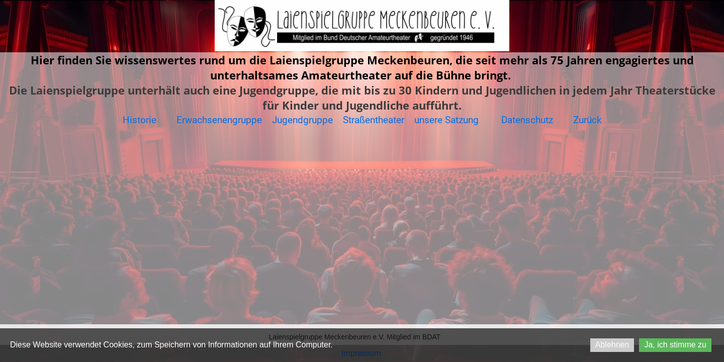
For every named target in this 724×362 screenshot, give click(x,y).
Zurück (587, 120)
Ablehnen (612, 344)
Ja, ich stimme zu (675, 344)
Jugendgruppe (303, 120)
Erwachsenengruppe (219, 120)
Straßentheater (373, 120)
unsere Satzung (447, 120)
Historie (139, 120)
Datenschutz (527, 120)
